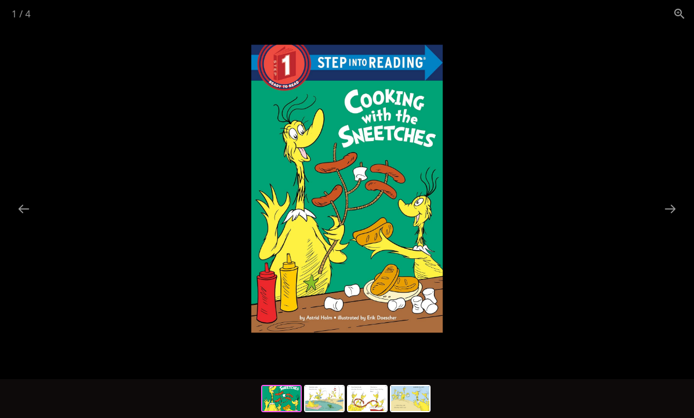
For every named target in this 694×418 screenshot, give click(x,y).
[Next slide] (670, 208)
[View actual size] (679, 13)
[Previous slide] (24, 208)
